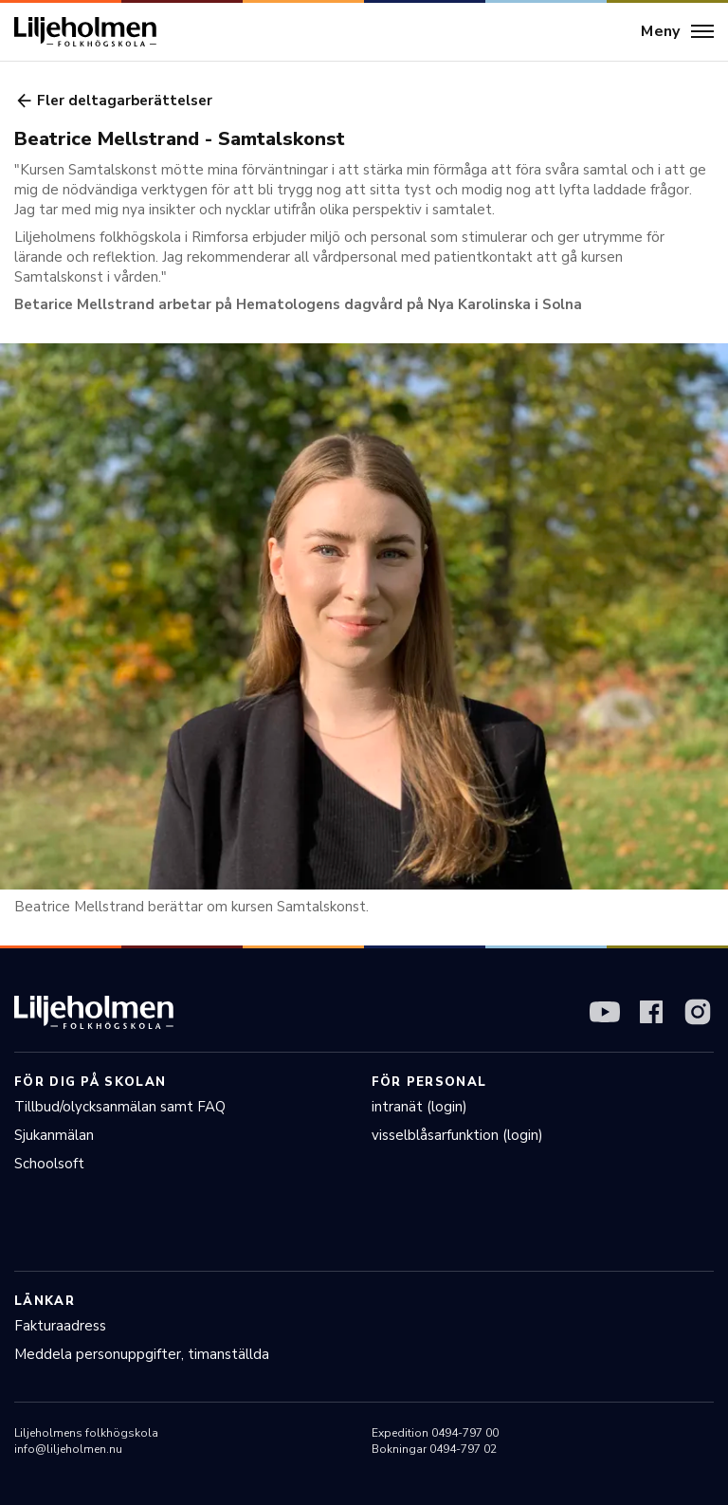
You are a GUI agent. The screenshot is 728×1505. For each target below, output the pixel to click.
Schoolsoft (49, 1163)
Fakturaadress (60, 1325)
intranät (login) (419, 1106)
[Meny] (677, 32)
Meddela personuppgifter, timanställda (141, 1354)
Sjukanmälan (54, 1135)
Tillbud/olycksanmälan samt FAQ (120, 1106)
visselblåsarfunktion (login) (457, 1135)
